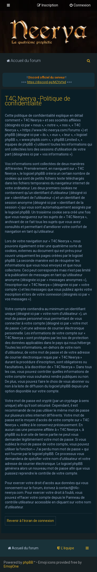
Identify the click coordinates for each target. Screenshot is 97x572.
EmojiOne (11, 566)
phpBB (28, 562)
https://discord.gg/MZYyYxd (46, 82)
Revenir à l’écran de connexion (30, 521)
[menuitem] (80, 5)
